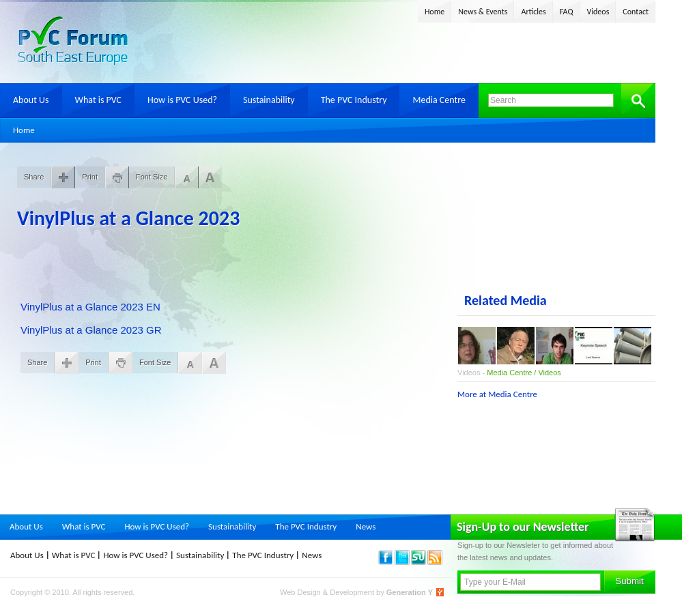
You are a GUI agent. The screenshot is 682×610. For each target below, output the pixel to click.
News (365, 526)
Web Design (301, 592)
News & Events (482, 11)
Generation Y (409, 592)
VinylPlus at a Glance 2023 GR (91, 330)
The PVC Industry (354, 100)
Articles (533, 11)
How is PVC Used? (182, 100)
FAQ (566, 11)
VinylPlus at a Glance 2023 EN (90, 307)
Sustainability (269, 100)
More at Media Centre (497, 394)
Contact (636, 11)
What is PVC (98, 100)
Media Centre (438, 100)
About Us (31, 100)
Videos (598, 11)
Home (434, 11)
